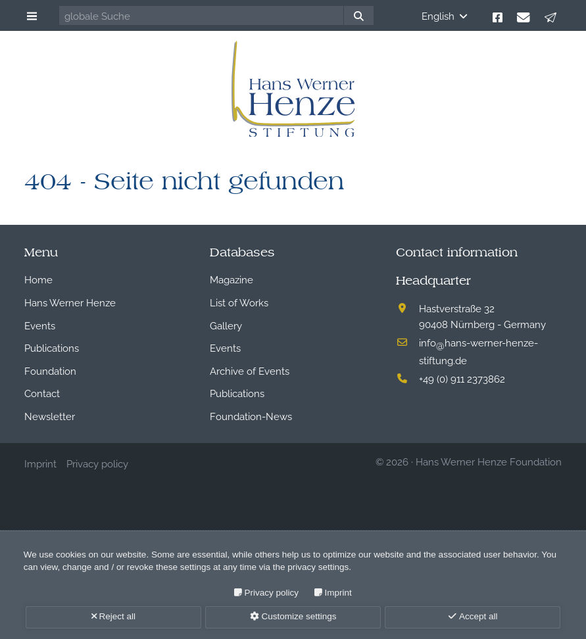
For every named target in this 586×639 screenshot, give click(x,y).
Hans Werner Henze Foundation (489, 460)
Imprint (338, 593)
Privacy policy (272, 593)
